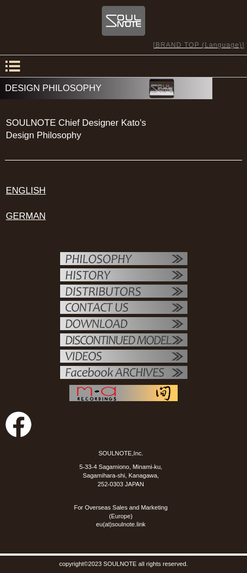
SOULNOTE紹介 (123, 276)
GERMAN (26, 216)
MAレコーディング (123, 393)
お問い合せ (123, 308)
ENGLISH (26, 190)
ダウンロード (123, 324)
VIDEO (123, 357)
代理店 (123, 292)
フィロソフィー (123, 259)
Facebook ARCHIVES (123, 373)
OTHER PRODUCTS (123, 341)
